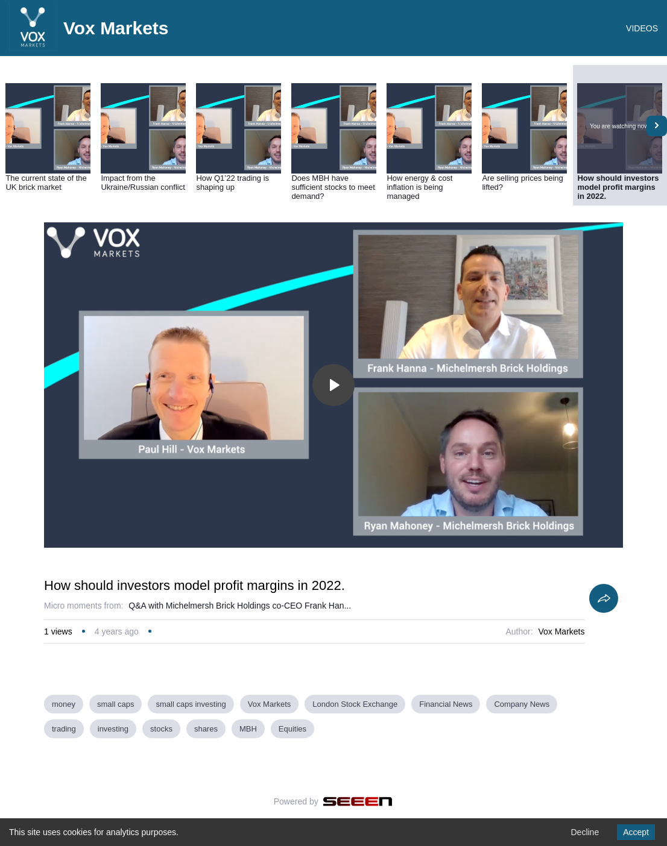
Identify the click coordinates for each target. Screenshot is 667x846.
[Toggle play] (333, 385)
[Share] (603, 598)
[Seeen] (358, 801)
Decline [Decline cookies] (585, 832)
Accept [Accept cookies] (636, 832)
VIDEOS (642, 28)
